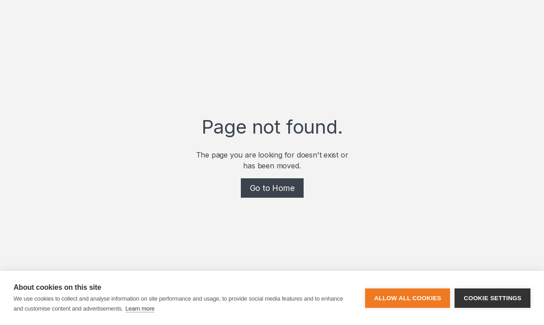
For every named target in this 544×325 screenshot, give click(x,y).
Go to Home (272, 188)
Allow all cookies (407, 298)
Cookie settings (492, 298)
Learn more (140, 308)
